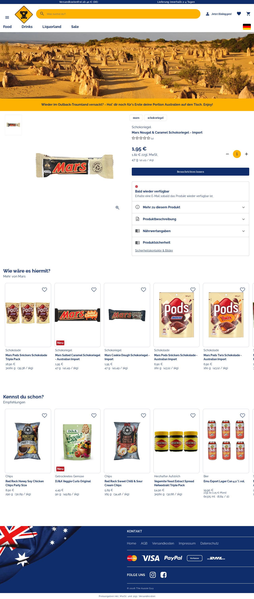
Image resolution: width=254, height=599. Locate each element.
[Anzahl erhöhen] (246, 154)
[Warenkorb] (248, 14)
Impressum (187, 543)
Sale (75, 27)
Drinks (27, 27)
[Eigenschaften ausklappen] (190, 207)
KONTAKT (134, 531)
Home (131, 543)
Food (7, 27)
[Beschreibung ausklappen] (190, 219)
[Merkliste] (239, 14)
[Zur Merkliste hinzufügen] (44, 289)
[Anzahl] (237, 154)
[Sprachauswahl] (247, 27)
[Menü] (7, 17)
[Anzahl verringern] (227, 154)
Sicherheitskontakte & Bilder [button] (154, 250)
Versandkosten (163, 543)
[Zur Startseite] (24, 23)
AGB (144, 543)
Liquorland (51, 27)
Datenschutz (209, 543)
